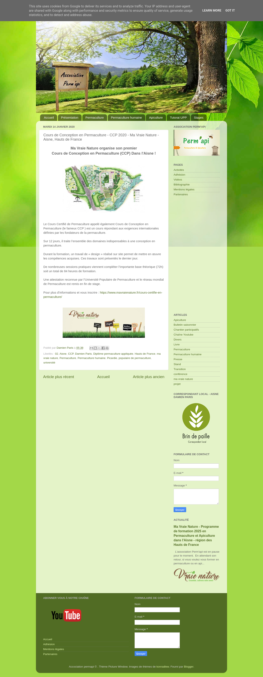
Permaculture (94, 117)
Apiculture (156, 117)
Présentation (69, 117)
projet (177, 383)
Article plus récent (58, 377)
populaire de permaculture (135, 358)
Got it (230, 10)
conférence (180, 374)
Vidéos (178, 179)
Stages (199, 117)
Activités (179, 169)
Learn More (211, 10)
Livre (177, 344)
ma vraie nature (183, 379)
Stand (177, 364)
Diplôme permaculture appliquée (113, 353)
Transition (180, 369)
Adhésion (179, 174)
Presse (178, 359)
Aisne (63, 353)
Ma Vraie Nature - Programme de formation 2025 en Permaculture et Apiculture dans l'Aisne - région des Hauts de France (196, 535)
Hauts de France (145, 353)
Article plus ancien (148, 377)
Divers (177, 339)
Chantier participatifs (186, 329)
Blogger (188, 666)
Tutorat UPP (178, 117)
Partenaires (181, 194)
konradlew (163, 666)
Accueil (49, 117)
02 (56, 353)
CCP (71, 353)
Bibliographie (182, 184)
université (49, 362)
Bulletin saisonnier (185, 324)
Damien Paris (83, 353)
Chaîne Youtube (183, 334)
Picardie (112, 358)
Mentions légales (184, 189)
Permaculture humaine (126, 117)
